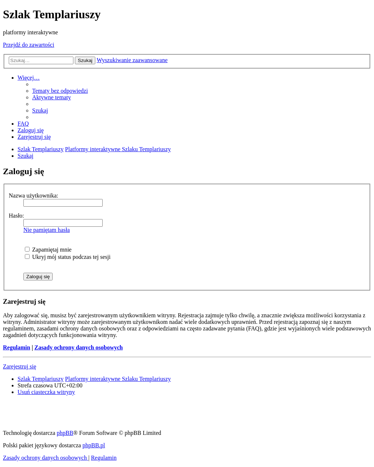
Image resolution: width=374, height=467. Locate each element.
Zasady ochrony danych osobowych (78, 347)
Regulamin (16, 347)
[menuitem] (60, 91)
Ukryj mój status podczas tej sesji (68, 257)
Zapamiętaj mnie (48, 249)
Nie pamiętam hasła (46, 230)
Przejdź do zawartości (28, 45)
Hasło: (16, 216)
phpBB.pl (94, 445)
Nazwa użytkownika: (33, 195)
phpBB (65, 433)
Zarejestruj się (19, 366)
